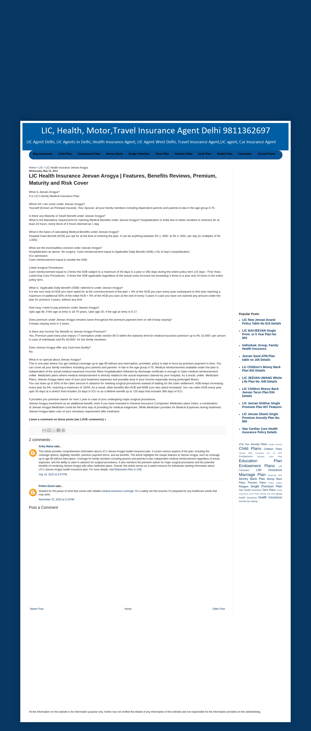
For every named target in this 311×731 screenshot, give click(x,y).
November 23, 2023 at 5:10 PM (56, 499)
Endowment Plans (257, 465)
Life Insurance (269, 470)
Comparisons (246, 456)
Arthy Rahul (46, 446)
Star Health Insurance (250, 490)
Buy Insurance (42, 153)
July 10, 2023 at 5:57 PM (53, 474)
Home (32, 167)
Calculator (245, 153)
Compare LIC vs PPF (268, 453)
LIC (41, 167)
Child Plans (250, 448)
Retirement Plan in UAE (128, 469)
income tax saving (248, 501)
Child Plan (65, 153)
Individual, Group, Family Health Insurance (260, 347)
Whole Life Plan (267, 494)
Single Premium (139, 153)
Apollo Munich (275, 444)
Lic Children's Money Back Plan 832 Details (261, 368)
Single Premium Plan (266, 486)
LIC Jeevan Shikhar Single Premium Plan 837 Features (262, 405)
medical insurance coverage (118, 491)
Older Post (219, 608)
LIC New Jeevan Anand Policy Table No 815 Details (261, 321)
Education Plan (260, 460)
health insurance (270, 497)
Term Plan (162, 153)
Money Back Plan (252, 479)
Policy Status (275, 483)
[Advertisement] (138, 30)
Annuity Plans (259, 444)
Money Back (114, 153)
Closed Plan (245, 453)
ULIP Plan (204, 153)
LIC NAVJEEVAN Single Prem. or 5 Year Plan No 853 (259, 334)
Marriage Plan (252, 474)
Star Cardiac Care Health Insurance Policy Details (260, 430)
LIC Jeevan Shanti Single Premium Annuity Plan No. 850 (261, 417)
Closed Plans (266, 153)
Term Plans (269, 490)
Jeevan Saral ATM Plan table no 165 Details (258, 357)
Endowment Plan (89, 153)
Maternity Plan (275, 475)
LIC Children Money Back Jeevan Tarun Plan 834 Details (260, 392)
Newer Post (36, 608)
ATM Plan (244, 444)
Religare (244, 486)
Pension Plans (257, 482)
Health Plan (224, 153)
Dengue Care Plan (269, 456)
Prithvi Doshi (47, 486)
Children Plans (273, 449)
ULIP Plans (254, 494)
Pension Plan (183, 153)
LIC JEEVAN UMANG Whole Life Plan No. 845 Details (262, 379)
